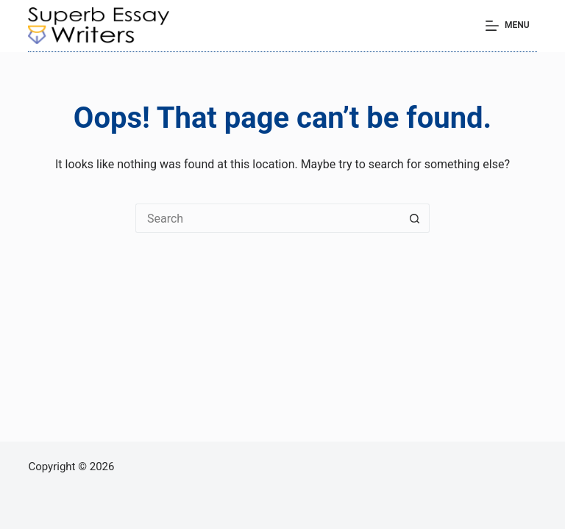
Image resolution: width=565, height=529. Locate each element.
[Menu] (507, 25)
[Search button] (415, 218)
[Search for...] (267, 218)
